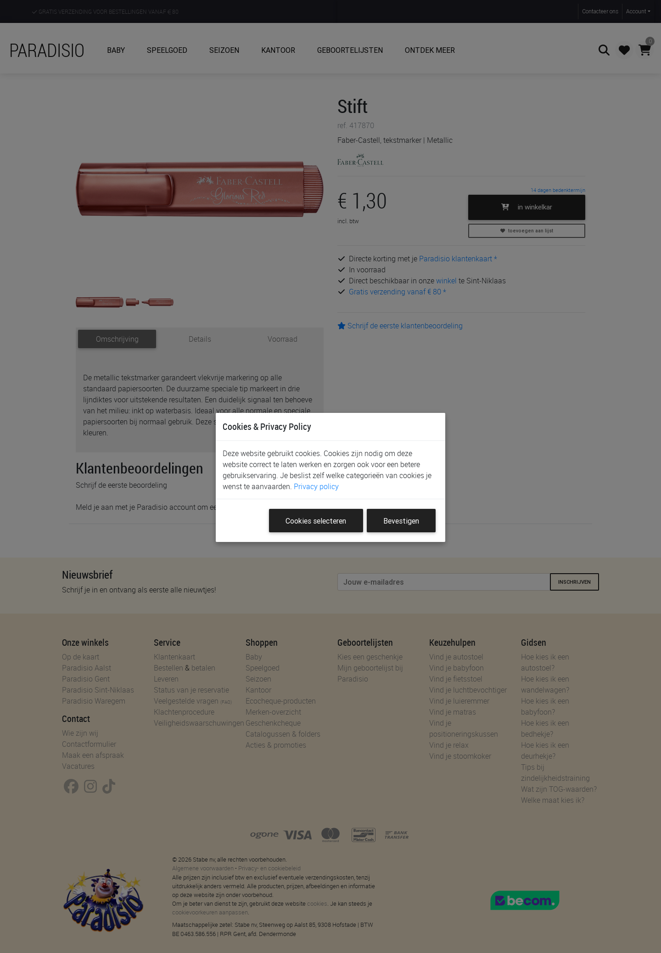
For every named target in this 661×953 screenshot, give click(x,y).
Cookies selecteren (316, 520)
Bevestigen (401, 520)
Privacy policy (316, 486)
